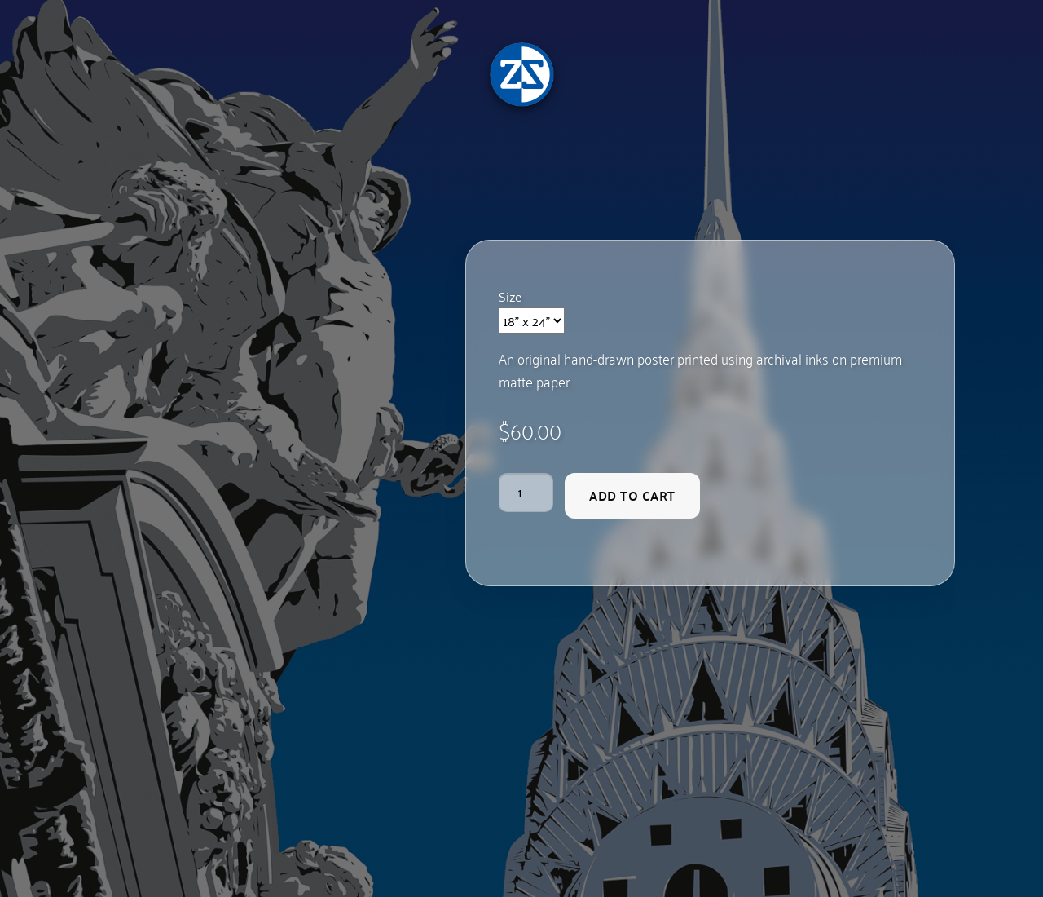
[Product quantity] (526, 492)
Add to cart (632, 495)
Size (510, 296)
